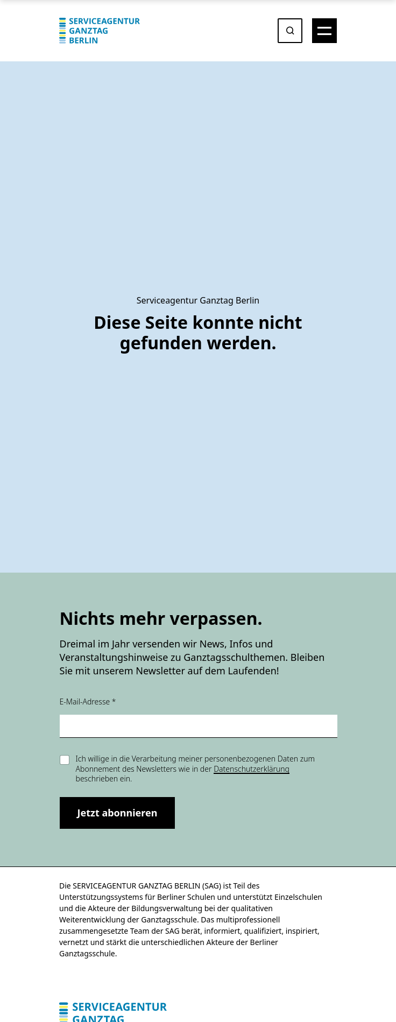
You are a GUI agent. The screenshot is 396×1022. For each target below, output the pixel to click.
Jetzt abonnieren (117, 812)
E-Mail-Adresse (88, 701)
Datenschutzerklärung (251, 769)
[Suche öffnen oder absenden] (290, 30)
